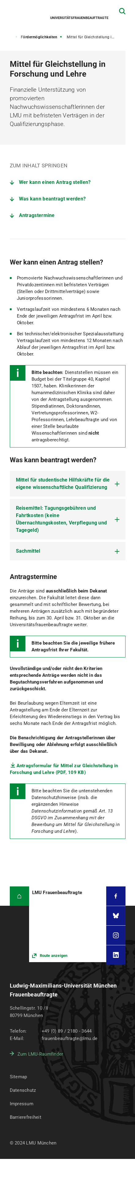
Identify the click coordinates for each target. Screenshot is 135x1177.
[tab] (68, 484)
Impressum (22, 1104)
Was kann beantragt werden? (52, 199)
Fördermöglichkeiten (39, 37)
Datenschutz (23, 1090)
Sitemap (18, 1077)
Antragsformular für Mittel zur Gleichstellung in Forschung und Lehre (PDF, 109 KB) (64, 769)
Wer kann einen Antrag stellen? (55, 182)
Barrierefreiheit (25, 1117)
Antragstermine (37, 215)
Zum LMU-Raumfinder (40, 1054)
